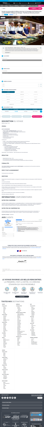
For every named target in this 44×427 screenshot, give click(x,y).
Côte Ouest (19, 310)
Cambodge (33, 308)
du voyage (12, 121)
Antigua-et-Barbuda (20, 313)
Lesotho (4, 361)
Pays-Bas (4, 329)
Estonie (4, 334)
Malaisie (32, 311)
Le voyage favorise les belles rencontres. (22, 282)
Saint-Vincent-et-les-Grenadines (22, 334)
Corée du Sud (33, 325)
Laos (32, 310)
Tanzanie (4, 368)
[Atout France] (15, 417)
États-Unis (18, 308)
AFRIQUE (3, 350)
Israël (4, 384)
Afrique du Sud (5, 358)
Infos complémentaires (16, 116)
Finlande (4, 325)
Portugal (4, 313)
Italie (4, 311)
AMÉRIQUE (18, 304)
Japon (32, 326)
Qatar (4, 387)
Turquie (4, 347)
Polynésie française (34, 344)
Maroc (4, 355)
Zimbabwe (5, 363)
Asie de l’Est (32, 323)
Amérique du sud (18, 336)
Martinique (19, 327)
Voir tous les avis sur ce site (8, 225)
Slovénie (4, 346)
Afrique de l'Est (4, 365)
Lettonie (4, 335)
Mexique (18, 311)
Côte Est (19, 309)
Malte (4, 312)
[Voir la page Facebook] (2, 398)
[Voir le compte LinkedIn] (15, 398)
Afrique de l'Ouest (5, 369)
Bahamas (18, 315)
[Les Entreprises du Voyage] (24, 417)
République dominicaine (21, 331)
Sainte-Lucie (19, 335)
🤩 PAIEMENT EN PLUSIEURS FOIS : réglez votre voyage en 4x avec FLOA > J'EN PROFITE (22, 0)
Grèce (4, 310)
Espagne (4, 308)
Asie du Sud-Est (32, 305)
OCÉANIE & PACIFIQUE (34, 337)
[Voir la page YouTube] (10, 398)
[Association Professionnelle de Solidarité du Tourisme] (6, 417)
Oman (4, 386)
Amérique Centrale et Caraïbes (21, 312)
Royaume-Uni (5, 330)
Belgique (4, 323)
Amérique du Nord (19, 305)
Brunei (32, 307)
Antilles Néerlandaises (20, 314)
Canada (18, 307)
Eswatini (4, 360)
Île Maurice (5, 375)
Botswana (4, 359)
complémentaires (17, 197)
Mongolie (32, 327)
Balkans (3, 337)
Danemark (4, 324)
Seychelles (5, 378)
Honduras (18, 325)
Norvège (4, 328)
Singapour (33, 313)
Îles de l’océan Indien (5, 374)
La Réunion (5, 376)
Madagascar (5, 377)
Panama (18, 330)
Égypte (4, 354)
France (4, 309)
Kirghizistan (33, 333)
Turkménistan (33, 335)
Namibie (4, 362)
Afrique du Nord (4, 351)
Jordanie (4, 385)
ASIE (31, 304)
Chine (32, 324)
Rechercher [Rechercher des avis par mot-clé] (7, 236)
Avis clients (26, 116)
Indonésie (32, 309)
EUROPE (3, 304)
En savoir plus (22, 296)
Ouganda (4, 367)
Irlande (4, 326)
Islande (4, 327)
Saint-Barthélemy (20, 332)
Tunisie (4, 356)
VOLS (33, 5)
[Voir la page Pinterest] (7, 398)
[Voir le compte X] (5, 398)
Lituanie (4, 336)
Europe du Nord (4, 322)
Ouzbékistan (33, 334)
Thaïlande (32, 314)
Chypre (4, 307)
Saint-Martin (19, 333)
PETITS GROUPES (6, 6)
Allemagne (5, 315)
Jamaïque (18, 326)
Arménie (32, 331)
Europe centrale (4, 314)
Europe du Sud (4, 305)
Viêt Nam (32, 315)
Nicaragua (18, 329)
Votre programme (6, 116)
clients (7, 217)
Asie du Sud (32, 316)
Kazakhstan (33, 332)
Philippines (33, 312)
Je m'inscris (40, 397)
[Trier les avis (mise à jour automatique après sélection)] (8, 234)
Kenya (4, 366)
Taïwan (32, 328)
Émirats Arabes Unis (6, 383)
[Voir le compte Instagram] (12, 398)
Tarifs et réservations (37, 116)
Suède (4, 331)
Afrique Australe (4, 357)
